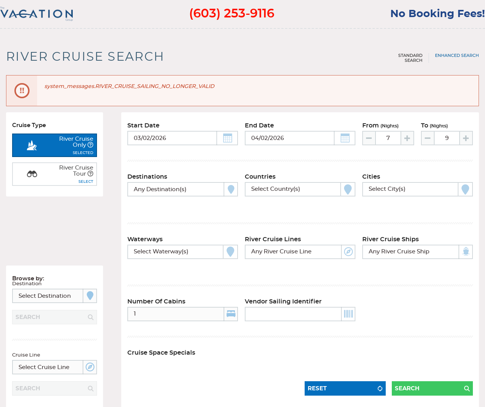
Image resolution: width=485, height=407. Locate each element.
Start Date (143, 129)
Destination (27, 258)
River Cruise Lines (273, 233)
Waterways (145, 233)
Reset (317, 363)
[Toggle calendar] (182, 142)
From (380, 129)
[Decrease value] (369, 141)
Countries (260, 181)
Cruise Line (26, 330)
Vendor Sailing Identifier (283, 286)
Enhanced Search (457, 55)
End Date (259, 129)
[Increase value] (407, 141)
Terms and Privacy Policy (41, 396)
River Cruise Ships (390, 233)
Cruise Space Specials (161, 337)
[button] (227, 142)
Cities (371, 181)
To (434, 129)
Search (407, 363)
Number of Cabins (156, 286)
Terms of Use (96, 396)
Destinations (147, 181)
